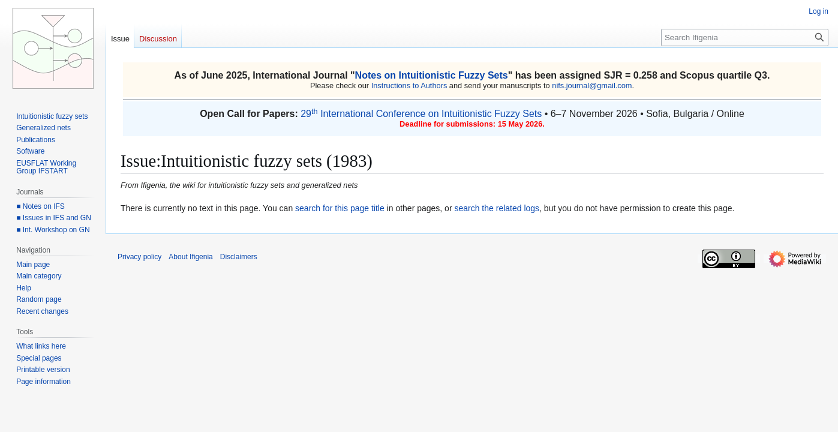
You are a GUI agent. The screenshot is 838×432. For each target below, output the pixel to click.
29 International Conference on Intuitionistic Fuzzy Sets (421, 114)
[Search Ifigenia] (744, 37)
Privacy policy (139, 257)
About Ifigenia (190, 257)
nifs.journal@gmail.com (592, 85)
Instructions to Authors (409, 85)
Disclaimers (238, 257)
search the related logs (496, 208)
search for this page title (340, 208)
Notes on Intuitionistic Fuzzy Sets (431, 75)
